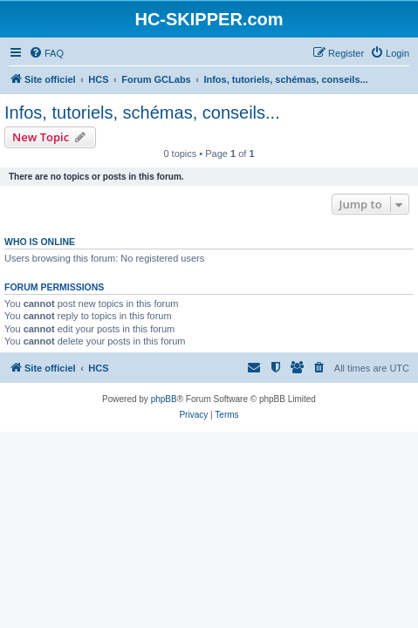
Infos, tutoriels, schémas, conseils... (142, 112)
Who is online (39, 241)
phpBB (164, 399)
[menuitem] (46, 53)
